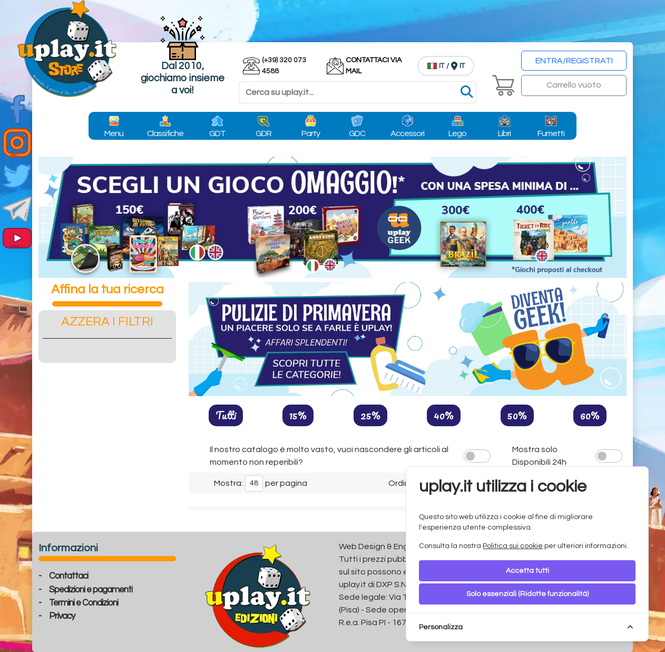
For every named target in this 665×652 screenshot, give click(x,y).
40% (444, 415)
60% (590, 415)
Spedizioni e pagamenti (90, 590)
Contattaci (68, 576)
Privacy (62, 616)
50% (517, 415)
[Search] (357, 92)
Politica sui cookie (513, 546)
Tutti (226, 415)
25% (370, 415)
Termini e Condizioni (83, 603)
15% (298, 415)
